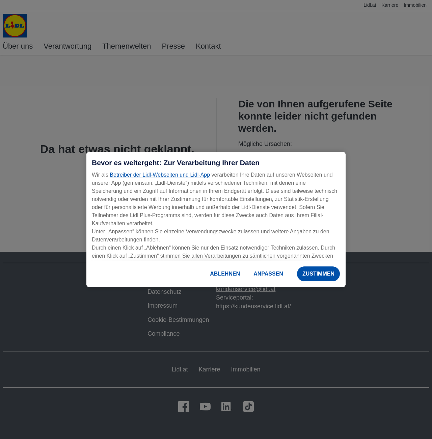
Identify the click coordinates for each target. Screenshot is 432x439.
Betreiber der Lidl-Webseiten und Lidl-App (160, 175)
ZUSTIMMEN (318, 274)
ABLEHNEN (225, 274)
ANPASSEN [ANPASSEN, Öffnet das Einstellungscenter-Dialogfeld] (268, 274)
